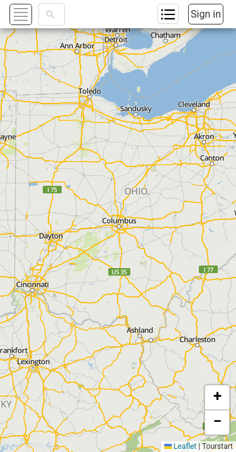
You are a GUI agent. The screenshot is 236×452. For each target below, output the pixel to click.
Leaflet (180, 446)
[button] (217, 397)
